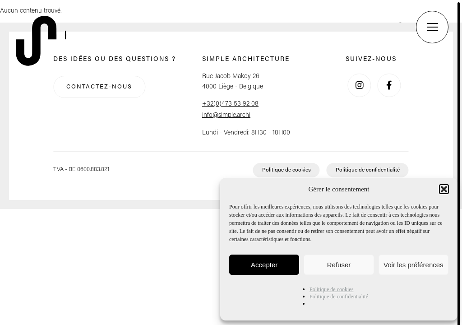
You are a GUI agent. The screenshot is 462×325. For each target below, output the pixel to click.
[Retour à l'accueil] (43, 42)
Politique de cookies (331, 289)
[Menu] (432, 27)
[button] (443, 189)
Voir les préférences (413, 265)
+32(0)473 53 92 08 (230, 104)
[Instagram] (359, 85)
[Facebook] (389, 85)
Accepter (264, 265)
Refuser (339, 265)
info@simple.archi (226, 115)
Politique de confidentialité (339, 296)
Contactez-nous (99, 87)
